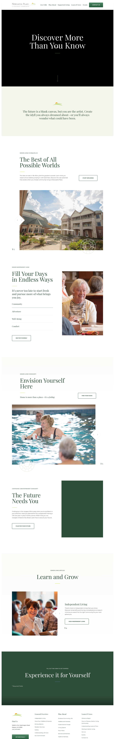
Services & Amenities (64, 733)
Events (83, 735)
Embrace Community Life (65, 718)
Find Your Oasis (87, 395)
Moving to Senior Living (88, 729)
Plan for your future (23, 526)
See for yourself (21, 338)
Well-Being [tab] (16, 319)
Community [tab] (17, 304)
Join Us (84, 732)
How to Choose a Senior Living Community (90, 722)
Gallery (37, 730)
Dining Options (39, 724)
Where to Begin (86, 718)
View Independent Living (77, 621)
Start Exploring (88, 178)
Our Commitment (40, 735)
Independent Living (40, 718)
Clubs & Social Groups (64, 724)
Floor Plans (61, 730)
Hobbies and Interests (64, 721)
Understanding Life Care (41, 732)
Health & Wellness (63, 736)
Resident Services (40, 727)
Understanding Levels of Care (90, 726)
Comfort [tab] (15, 326)
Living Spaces (62, 727)
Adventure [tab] (16, 311)
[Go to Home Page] (24, 6)
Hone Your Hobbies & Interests (43, 721)
